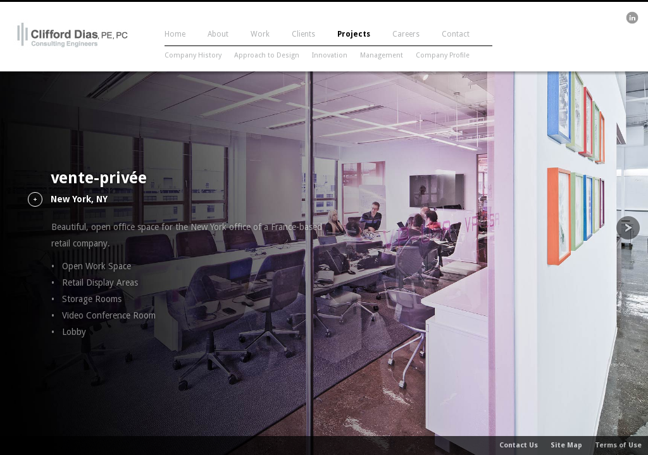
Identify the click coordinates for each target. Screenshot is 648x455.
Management (381, 55)
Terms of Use (618, 445)
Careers (406, 34)
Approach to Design (266, 55)
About (218, 34)
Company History (193, 55)
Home (175, 34)
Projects (353, 34)
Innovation (329, 55)
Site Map (566, 445)
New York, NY (79, 199)
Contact (456, 34)
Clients (303, 34)
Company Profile (443, 55)
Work (260, 34)
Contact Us (518, 445)
